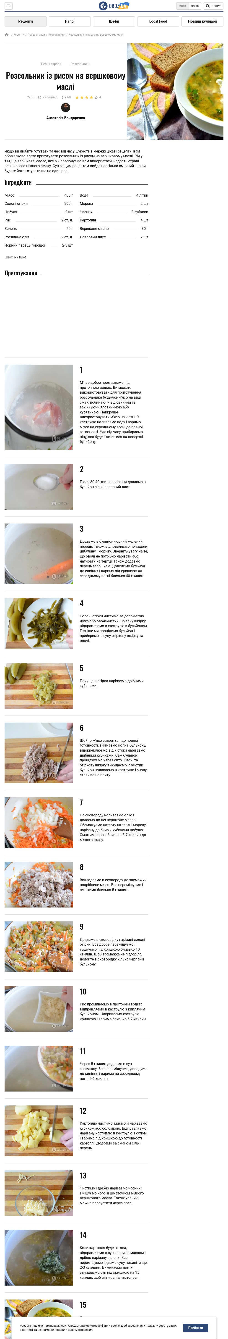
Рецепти (25, 21)
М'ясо (9, 195)
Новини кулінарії (202, 21)
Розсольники (56, 34)
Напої (70, 21)
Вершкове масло (94, 228)
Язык (195, 6)
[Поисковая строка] (213, 6)
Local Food (158, 21)
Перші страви (36, 34)
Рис (8, 220)
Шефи (114, 21)
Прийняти (195, 1328)
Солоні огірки (16, 203)
